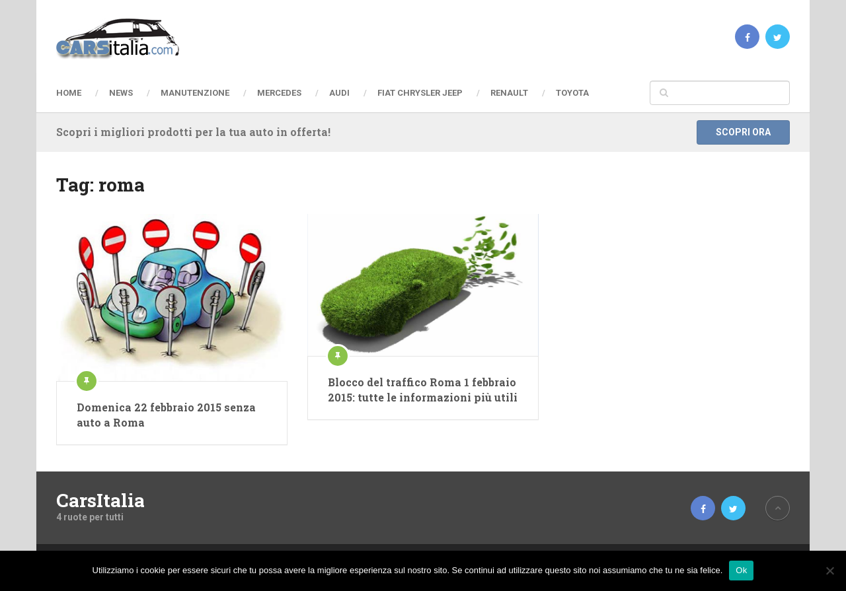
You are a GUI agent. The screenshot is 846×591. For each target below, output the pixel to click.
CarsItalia (100, 500)
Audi (339, 93)
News (121, 93)
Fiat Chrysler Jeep (420, 93)
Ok (741, 570)
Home (68, 93)
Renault (509, 93)
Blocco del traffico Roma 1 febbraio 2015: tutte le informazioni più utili (423, 389)
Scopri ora (743, 132)
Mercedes (279, 93)
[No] (829, 570)
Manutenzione (195, 93)
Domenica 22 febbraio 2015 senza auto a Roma (166, 414)
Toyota (572, 93)
